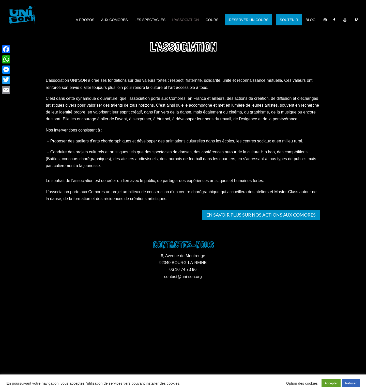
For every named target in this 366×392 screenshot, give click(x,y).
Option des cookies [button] (302, 383)
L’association (185, 20)
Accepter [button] (331, 383)
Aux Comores (114, 20)
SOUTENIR (289, 20)
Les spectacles (149, 20)
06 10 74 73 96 (183, 269)
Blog (310, 20)
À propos (85, 20)
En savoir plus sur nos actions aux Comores (261, 215)
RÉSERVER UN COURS (248, 20)
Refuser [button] (351, 383)
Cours (212, 20)
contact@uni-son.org (183, 276)
